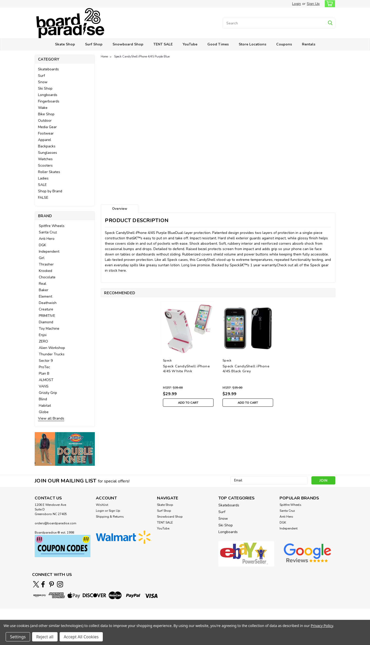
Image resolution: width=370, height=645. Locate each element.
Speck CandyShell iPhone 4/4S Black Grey (246, 369)
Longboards (47, 94)
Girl (41, 257)
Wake (43, 107)
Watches (45, 159)
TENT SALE (163, 44)
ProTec (44, 367)
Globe (44, 412)
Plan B (44, 373)
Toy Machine (49, 328)
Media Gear (47, 127)
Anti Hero (46, 238)
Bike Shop (46, 114)
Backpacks (46, 146)
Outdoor (45, 120)
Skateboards (48, 69)
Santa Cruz (48, 232)
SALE (42, 184)
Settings (18, 637)
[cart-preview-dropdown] (328, 3)
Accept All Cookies (81, 637)
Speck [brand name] (167, 360)
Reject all (44, 637)
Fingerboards (48, 101)
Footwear (46, 133)
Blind (43, 399)
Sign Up (313, 3)
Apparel (44, 139)
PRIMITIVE (47, 315)
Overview (119, 208)
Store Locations (252, 44)
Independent (49, 251)
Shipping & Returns (110, 517)
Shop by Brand (50, 191)
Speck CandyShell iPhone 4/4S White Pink (186, 369)
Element (45, 296)
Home (104, 57)
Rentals (308, 44)
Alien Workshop (52, 347)
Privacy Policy (322, 625)
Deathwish (48, 302)
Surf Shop (94, 44)
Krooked (45, 270)
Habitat (45, 405)
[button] (65, 449)
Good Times (218, 44)
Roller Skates (49, 171)
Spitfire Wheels (51, 225)
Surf (41, 75)
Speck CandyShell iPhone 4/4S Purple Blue (142, 57)
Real (42, 283)
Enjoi (43, 335)
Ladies (43, 178)
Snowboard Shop (128, 44)
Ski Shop (45, 88)
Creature (46, 309)
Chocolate (47, 277)
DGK (42, 245)
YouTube (190, 44)
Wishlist (102, 505)
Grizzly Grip (48, 392)
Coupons (284, 44)
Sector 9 (46, 360)
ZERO (43, 341)
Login (296, 3)
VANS (44, 386)
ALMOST (46, 379)
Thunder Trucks (51, 354)
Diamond (46, 322)
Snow (43, 82)
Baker (43, 290)
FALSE (43, 197)
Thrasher (46, 264)
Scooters (45, 165)
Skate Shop (65, 44)
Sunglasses (47, 152)
